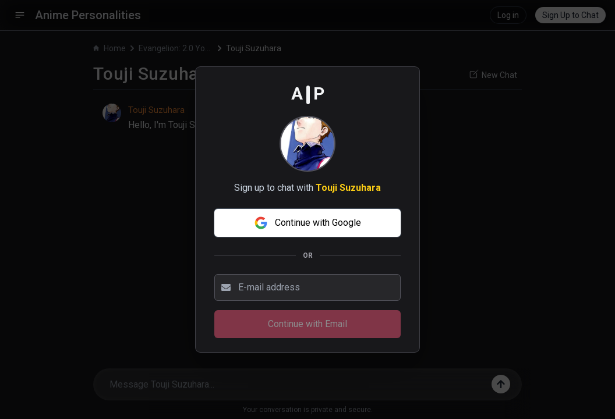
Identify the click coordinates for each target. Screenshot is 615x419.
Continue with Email (307, 323)
